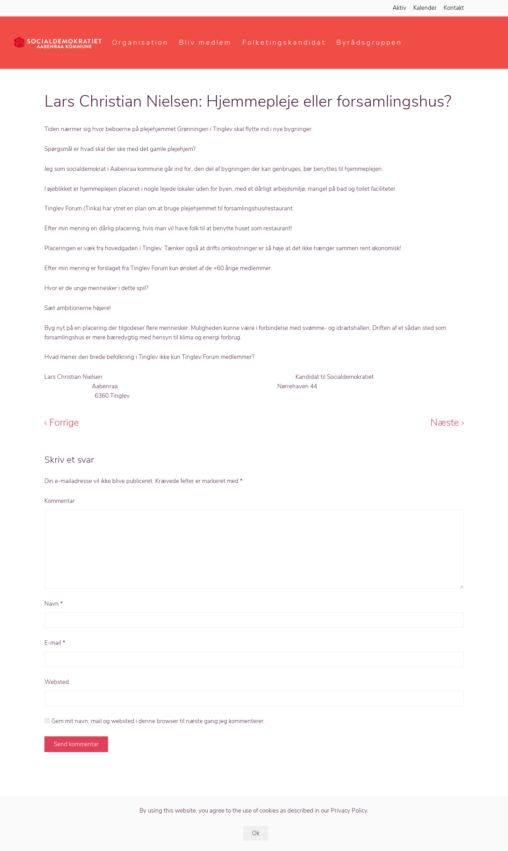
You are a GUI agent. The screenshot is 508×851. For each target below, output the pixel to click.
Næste (447, 422)
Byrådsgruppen (369, 42)
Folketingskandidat (284, 42)
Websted (56, 682)
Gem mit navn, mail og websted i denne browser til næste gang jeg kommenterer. (154, 721)
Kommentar (59, 501)
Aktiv (399, 8)
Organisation (140, 42)
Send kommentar (76, 744)
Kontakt (454, 8)
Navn (53, 604)
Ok (255, 833)
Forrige (61, 422)
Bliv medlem (205, 42)
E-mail (54, 643)
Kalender (425, 8)
